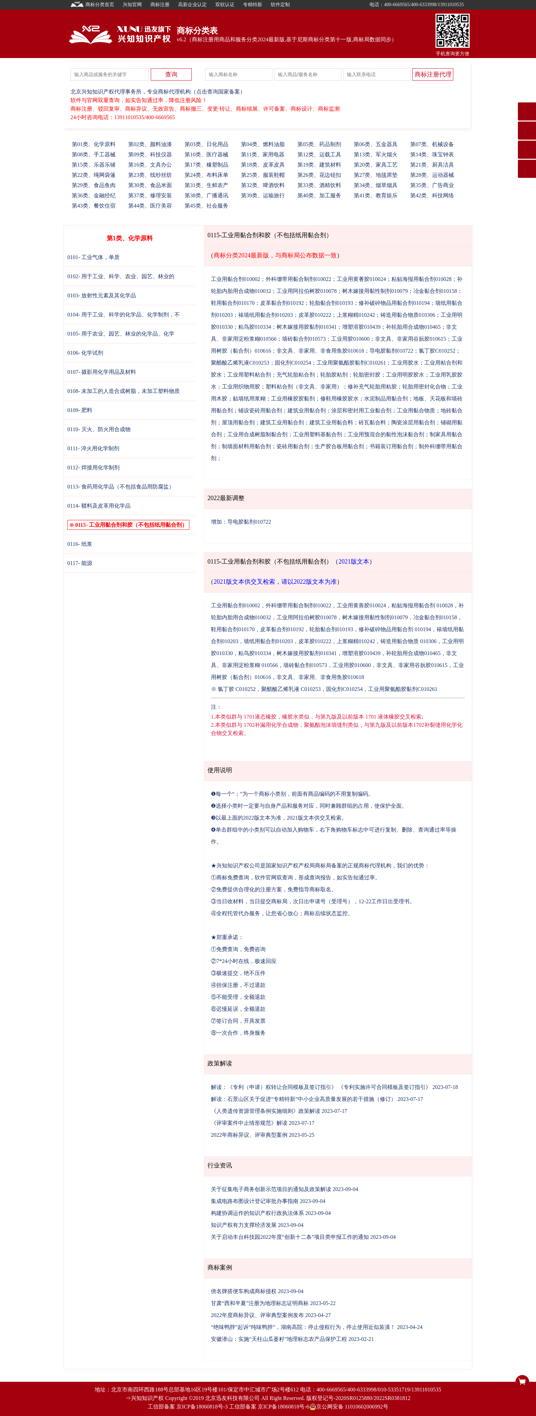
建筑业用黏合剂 (306, 410)
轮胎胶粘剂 (334, 375)
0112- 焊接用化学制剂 (93, 467)
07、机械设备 (432, 144)
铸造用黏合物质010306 (407, 315)
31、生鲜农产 (206, 185)
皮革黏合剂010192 (282, 303)
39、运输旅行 (263, 195)
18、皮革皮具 (263, 165)
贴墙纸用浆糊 (249, 398)
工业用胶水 (405, 363)
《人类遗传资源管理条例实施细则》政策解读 (265, 1111)
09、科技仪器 (150, 154)
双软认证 (224, 4)
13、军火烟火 (376, 154)
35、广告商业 (432, 185)
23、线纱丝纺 (150, 175)
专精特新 (252, 4)
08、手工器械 (94, 154)
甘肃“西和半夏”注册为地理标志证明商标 (260, 1303)
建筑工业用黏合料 (331, 422)
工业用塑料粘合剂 (249, 375)
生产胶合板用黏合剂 (339, 446)
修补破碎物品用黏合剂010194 (394, 303)
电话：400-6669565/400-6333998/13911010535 (417, 4)
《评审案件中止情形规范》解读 (249, 1123)
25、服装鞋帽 (263, 175)
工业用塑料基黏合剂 (317, 434)
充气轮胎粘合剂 (296, 375)
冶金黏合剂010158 (435, 291)
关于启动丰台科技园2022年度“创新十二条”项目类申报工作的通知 (290, 1237)
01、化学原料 (94, 144)
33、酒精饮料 (319, 185)
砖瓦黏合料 (372, 422)
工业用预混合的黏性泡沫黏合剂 (386, 434)
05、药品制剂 (319, 144)
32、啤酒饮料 (263, 185)
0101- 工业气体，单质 (93, 257)
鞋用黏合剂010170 (233, 303)
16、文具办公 (150, 165)
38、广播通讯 (206, 195)
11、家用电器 (262, 154)
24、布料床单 (206, 175)
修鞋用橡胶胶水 (339, 398)
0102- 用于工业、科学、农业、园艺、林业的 (120, 276)
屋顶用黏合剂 (238, 422)
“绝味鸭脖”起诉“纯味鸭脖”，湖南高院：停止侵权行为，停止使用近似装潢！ (303, 1327)
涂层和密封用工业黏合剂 (361, 410)
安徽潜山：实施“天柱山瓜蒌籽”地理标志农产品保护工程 (279, 1339)
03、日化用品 (206, 144)
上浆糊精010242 (356, 315)
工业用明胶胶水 (405, 375)
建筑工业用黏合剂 (282, 422)
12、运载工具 (319, 154)
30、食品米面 (150, 185)
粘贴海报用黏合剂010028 (421, 279)
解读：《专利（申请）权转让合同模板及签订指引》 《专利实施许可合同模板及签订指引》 (321, 1087)
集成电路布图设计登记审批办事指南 (254, 1201)
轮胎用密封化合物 (424, 387)
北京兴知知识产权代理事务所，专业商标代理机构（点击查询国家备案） (157, 92)
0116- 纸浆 (79, 544)
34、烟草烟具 (376, 185)
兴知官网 (132, 4)
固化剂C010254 (293, 363)
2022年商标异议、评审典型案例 (249, 1135)
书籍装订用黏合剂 (391, 446)
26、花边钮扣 (319, 175)
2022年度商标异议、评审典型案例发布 (257, 1315)
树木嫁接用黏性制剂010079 (375, 291)
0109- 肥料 (79, 410)
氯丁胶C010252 (437, 351)
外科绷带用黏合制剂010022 (298, 279)
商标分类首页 (92, 4)
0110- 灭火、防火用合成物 (99, 429)
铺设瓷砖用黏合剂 (260, 410)
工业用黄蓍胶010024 (361, 279)
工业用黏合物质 (416, 410)
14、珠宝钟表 (432, 154)
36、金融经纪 (94, 195)
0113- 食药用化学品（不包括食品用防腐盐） (120, 487)
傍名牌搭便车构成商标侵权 (244, 1291)
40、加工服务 (319, 195)
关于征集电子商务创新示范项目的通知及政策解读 (271, 1189)
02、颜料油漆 (150, 144)
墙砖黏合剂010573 (304, 339)
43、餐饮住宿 (94, 206)
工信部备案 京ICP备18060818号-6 (269, 1407)
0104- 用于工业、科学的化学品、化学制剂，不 (123, 314)
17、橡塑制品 (206, 165)
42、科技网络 (432, 195)
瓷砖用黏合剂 (293, 446)
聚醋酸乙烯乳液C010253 (240, 363)
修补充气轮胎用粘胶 (372, 387)
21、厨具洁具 (432, 165)
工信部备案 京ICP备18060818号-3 (188, 1407)
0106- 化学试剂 (85, 353)
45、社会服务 (206, 206)
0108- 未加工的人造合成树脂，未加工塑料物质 (123, 391)
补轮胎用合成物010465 (413, 327)
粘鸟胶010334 (254, 327)
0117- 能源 (79, 563)
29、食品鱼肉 (94, 185)
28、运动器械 (432, 175)
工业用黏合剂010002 (235, 279)
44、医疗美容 (150, 206)
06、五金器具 (376, 144)
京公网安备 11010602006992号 (348, 1406)
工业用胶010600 (350, 339)
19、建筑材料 (319, 165)
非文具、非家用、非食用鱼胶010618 (320, 351)
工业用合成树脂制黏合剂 (257, 434)
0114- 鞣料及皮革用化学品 (99, 506)
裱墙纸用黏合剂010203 (265, 315)
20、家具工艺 (376, 165)
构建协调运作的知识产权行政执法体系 (257, 1213)
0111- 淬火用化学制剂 (93, 448)
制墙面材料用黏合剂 (246, 446)
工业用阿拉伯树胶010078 (307, 291)
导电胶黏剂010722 (391, 351)
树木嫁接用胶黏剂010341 (307, 327)
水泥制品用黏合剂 (386, 398)
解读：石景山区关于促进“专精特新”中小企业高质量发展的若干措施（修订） (303, 1099)
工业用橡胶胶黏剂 (293, 398)
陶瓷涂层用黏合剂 (413, 422)
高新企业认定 (192, 4)
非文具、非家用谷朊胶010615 (410, 339)
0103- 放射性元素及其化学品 (101, 295)
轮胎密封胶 (366, 375)
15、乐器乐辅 (94, 165)
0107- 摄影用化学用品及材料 (101, 372)
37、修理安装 (150, 195)
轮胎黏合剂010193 (331, 303)
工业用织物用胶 (241, 387)
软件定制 (280, 4)
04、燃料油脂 (263, 144)
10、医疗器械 (206, 154)
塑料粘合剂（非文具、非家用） (304, 387)
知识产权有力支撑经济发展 (244, 1225)
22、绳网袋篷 (94, 175)
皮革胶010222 (314, 315)
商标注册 (160, 4)
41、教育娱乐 (376, 195)
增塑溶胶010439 (361, 327)
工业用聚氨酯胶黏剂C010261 (351, 363)
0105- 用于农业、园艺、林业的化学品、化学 (120, 334)
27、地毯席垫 (376, 175)
